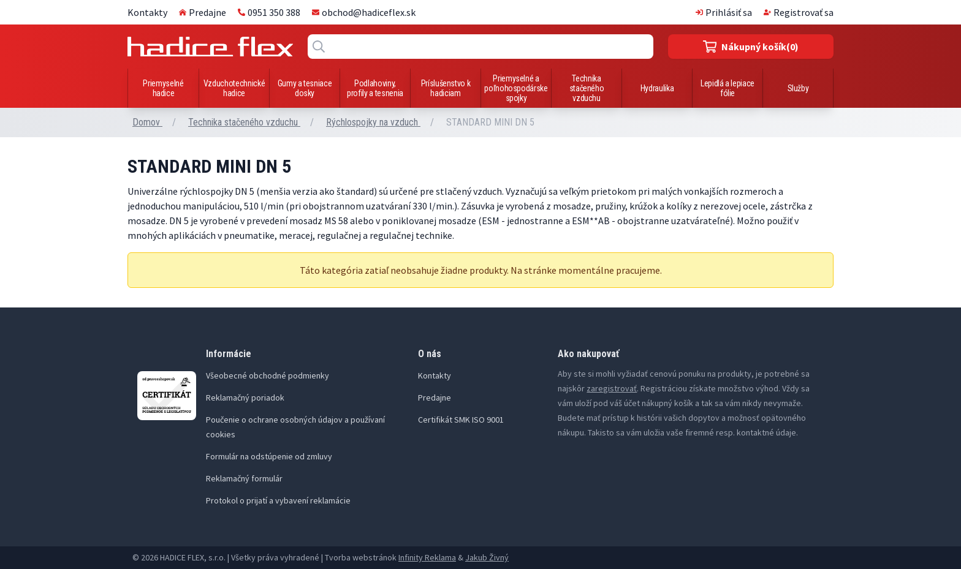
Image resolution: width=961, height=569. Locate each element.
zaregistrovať (612, 388)
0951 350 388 (269, 12)
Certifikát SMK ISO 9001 (461, 419)
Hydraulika (657, 88)
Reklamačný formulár (244, 478)
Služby (798, 88)
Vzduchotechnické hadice (234, 88)
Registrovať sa (799, 12)
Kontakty (147, 12)
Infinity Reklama (427, 557)
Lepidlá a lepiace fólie (727, 88)
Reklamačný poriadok (245, 397)
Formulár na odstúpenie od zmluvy (269, 456)
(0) (751, 46)
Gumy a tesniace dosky (305, 88)
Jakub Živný (487, 557)
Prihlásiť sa (724, 12)
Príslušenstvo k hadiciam (446, 88)
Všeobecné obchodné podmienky (267, 375)
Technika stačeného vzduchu (586, 88)
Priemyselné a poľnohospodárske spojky (515, 88)
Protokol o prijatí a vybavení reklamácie (278, 500)
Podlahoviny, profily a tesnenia (375, 88)
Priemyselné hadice (163, 88)
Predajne (202, 12)
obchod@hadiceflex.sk (364, 12)
